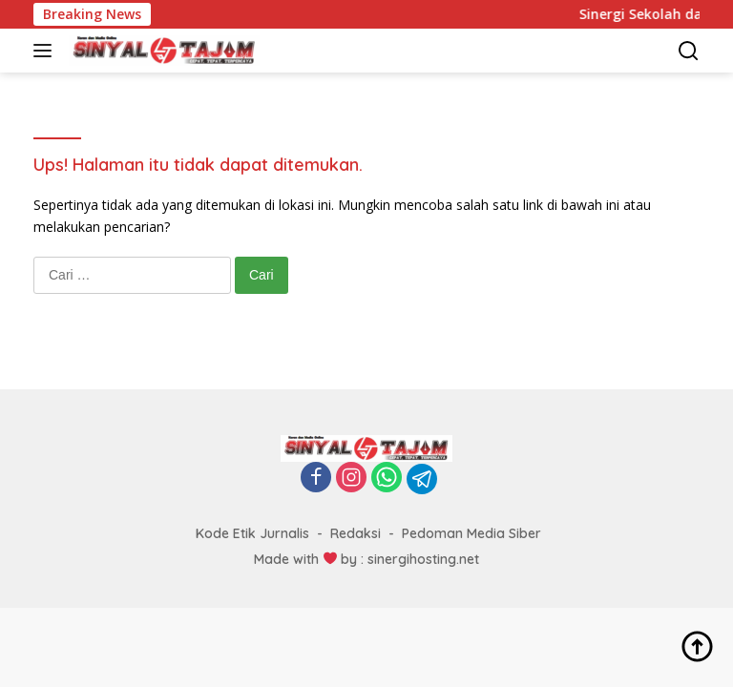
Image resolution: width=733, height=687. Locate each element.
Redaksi (355, 533)
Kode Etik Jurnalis (252, 533)
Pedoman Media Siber (471, 533)
